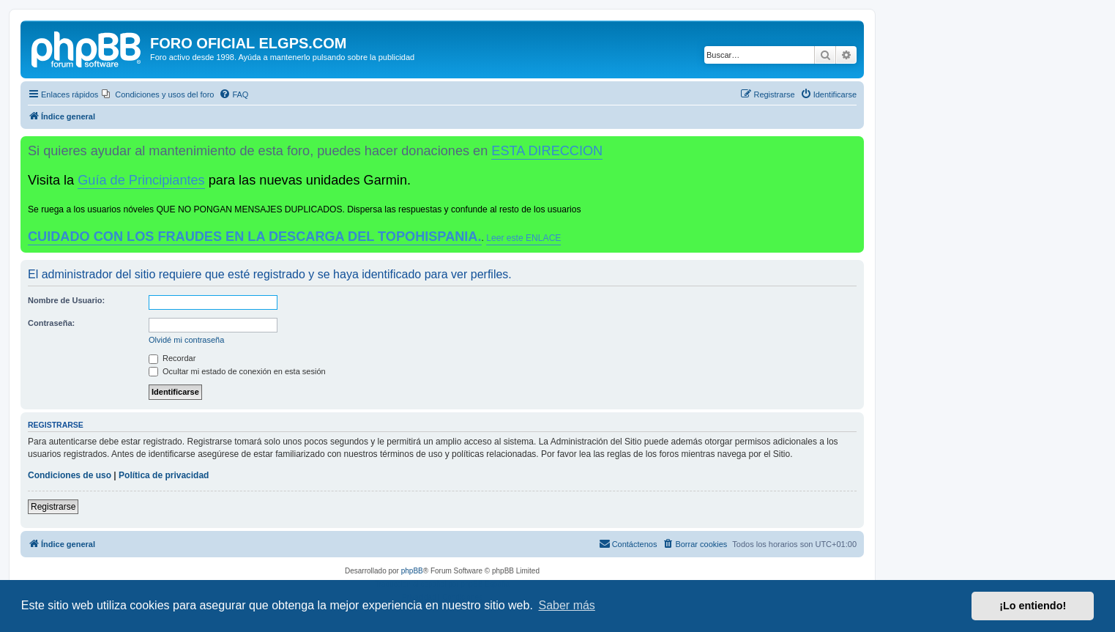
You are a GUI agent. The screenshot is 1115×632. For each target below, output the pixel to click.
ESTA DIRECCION (547, 151)
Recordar (172, 358)
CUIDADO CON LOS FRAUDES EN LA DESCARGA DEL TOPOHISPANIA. (255, 236)
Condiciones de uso (69, 475)
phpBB (412, 571)
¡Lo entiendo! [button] (1032, 605)
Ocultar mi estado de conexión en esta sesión (237, 371)
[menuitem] (158, 94)
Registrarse (53, 507)
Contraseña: (51, 323)
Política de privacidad (164, 475)
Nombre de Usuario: (66, 300)
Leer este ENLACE (523, 238)
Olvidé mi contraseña (186, 339)
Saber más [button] (567, 605)
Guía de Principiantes (141, 180)
